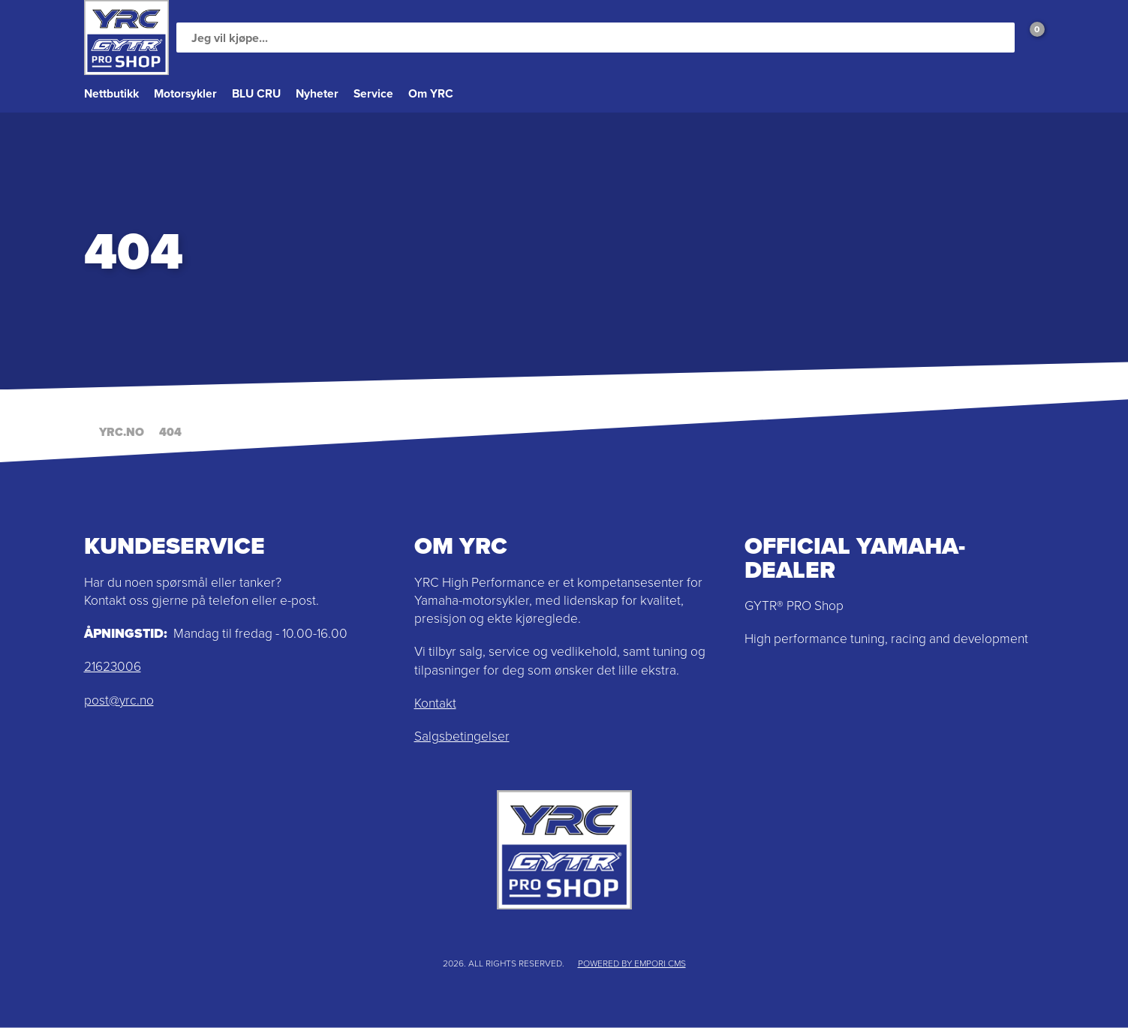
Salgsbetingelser (462, 736)
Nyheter (317, 93)
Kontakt (435, 703)
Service (373, 93)
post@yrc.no (119, 700)
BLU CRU (256, 93)
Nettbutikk (111, 93)
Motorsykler (185, 93)
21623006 (112, 666)
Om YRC (430, 93)
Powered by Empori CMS (632, 963)
